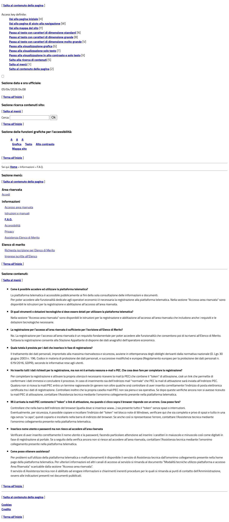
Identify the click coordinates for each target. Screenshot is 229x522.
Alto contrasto (45, 144)
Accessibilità (12, 225)
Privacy (9, 231)
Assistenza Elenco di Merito (22, 237)
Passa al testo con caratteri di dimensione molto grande (45, 41)
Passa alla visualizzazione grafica (30, 46)
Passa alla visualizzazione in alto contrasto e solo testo (45, 55)
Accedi (6, 194)
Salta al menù (18, 64)
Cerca (5, 117)
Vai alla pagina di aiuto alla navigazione (34, 23)
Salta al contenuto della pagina (23, 5)
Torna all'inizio (12, 97)
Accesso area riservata (19, 207)
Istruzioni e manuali (17, 213)
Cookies (7, 504)
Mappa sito (19, 148)
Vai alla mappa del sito (23, 28)
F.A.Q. (8, 219)
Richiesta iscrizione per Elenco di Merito (30, 250)
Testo (28, 144)
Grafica (16, 144)
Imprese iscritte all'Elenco (21, 256)
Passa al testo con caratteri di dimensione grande (41, 37)
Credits (6, 509)
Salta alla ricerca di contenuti (28, 59)
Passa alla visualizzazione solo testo (32, 50)
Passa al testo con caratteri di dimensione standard (42, 32)
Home (13, 167)
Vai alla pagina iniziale (23, 19)
